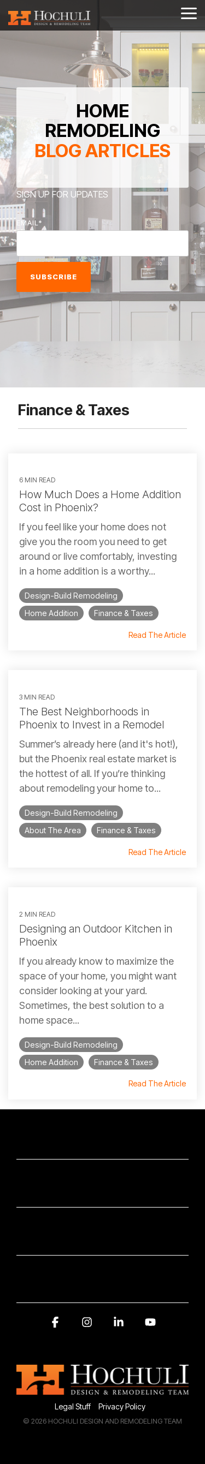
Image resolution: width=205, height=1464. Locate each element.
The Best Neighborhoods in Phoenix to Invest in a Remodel (91, 718)
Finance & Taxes (123, 613)
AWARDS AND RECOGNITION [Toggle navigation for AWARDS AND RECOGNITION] (98, 1286)
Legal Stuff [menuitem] (73, 1406)
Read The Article (157, 635)
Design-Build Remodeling (71, 595)
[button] (189, 12)
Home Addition (51, 613)
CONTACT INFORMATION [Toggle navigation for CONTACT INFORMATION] (98, 1142)
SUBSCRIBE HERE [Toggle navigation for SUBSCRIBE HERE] (98, 1190)
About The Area (53, 830)
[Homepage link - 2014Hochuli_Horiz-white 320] (102, 1389)
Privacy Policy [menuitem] (121, 1406)
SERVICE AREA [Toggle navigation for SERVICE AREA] (98, 1238)
